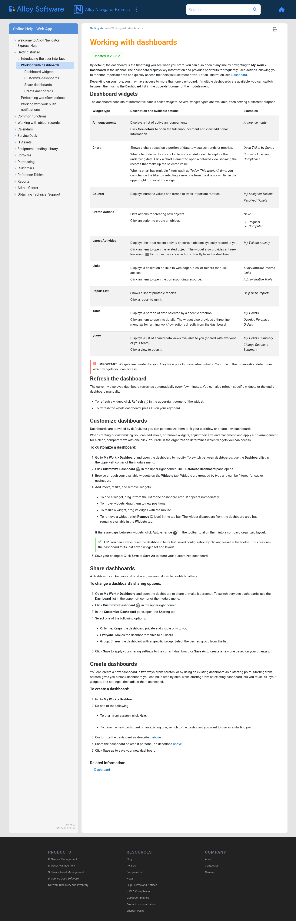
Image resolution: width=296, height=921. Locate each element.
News (130, 879)
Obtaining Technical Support (37, 194)
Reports (22, 181)
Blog (129, 859)
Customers (24, 168)
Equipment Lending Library (36, 149)
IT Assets (23, 142)
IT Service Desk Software (63, 879)
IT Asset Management (61, 866)
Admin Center (26, 188)
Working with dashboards (38, 65)
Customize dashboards (42, 78)
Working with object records (37, 123)
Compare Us (134, 872)
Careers (209, 872)
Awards (131, 866)
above (159, 786)
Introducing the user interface (41, 59)
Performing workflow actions (43, 98)
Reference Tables (29, 175)
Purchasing (24, 162)
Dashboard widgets (39, 72)
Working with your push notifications (38, 107)
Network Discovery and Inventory (68, 885)
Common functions (30, 116)
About (208, 859)
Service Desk (25, 136)
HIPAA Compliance (138, 891)
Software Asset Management (66, 872)
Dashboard (266, 76)
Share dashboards (38, 85)
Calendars (23, 129)
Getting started (27, 52)
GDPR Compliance (138, 898)
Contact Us (212, 866)
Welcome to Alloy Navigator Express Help (36, 43)
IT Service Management (62, 859)
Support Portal (135, 911)
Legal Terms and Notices (142, 885)
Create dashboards (39, 91)
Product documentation (141, 904)
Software (22, 155)
